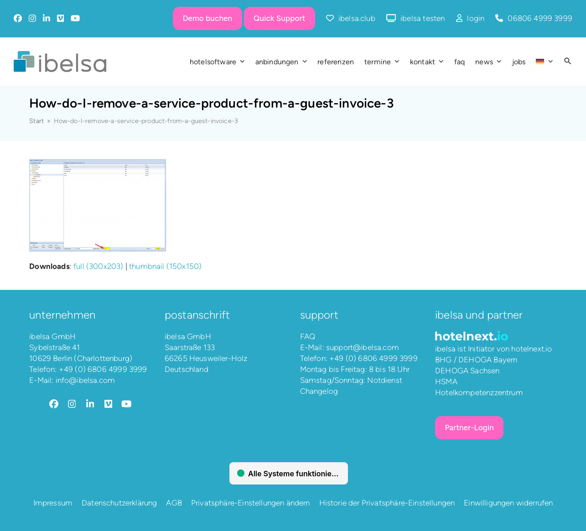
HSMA (446, 381)
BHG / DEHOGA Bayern (476, 359)
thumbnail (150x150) (165, 266)
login (475, 18)
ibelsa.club (356, 18)
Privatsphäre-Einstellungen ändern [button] (250, 502)
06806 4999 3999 (540, 18)
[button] (567, 61)
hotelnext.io (531, 348)
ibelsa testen (422, 18)
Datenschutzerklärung (119, 502)
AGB (174, 502)
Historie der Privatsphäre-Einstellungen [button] (387, 502)
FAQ (308, 336)
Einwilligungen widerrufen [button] (508, 502)
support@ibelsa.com (362, 347)
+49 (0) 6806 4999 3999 (103, 369)
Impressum (53, 502)
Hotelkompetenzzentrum (479, 392)
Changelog (319, 391)
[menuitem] (544, 61)
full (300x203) (98, 266)
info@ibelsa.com (85, 380)
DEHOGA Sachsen (467, 370)
